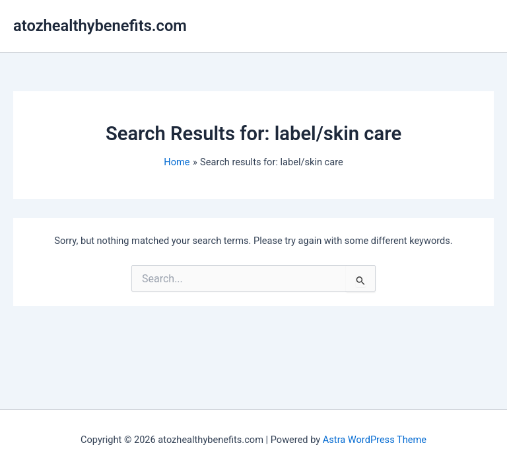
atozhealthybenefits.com (100, 26)
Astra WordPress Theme (374, 440)
